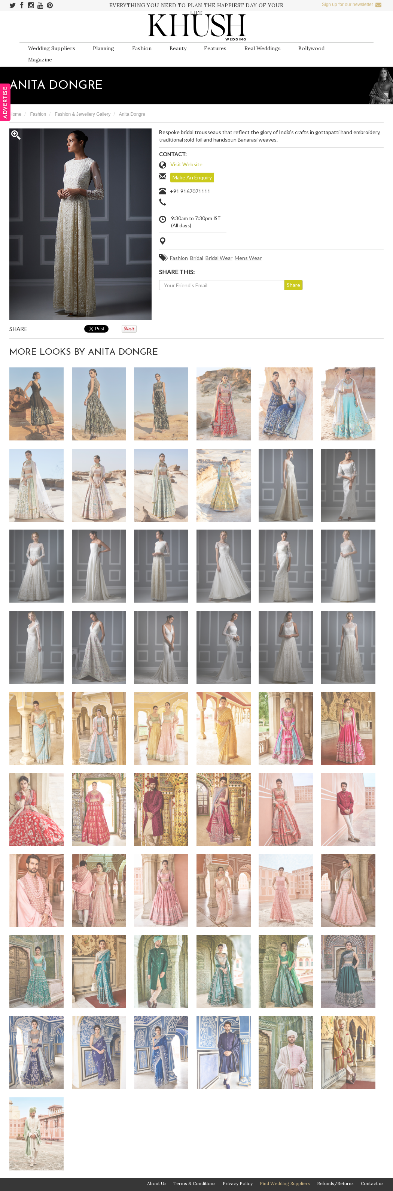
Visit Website (186, 164)
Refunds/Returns (335, 1183)
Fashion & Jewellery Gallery (82, 114)
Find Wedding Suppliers (285, 1183)
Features (215, 48)
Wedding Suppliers (51, 48)
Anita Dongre (132, 114)
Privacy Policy (238, 1183)
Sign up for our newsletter (351, 4)
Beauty (178, 48)
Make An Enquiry (192, 177)
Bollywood (311, 48)
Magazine (40, 59)
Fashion (142, 48)
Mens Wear (248, 258)
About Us (157, 1183)
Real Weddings (262, 48)
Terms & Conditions (194, 1183)
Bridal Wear (218, 258)
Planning (103, 48)
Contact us (372, 1183)
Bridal (196, 258)
